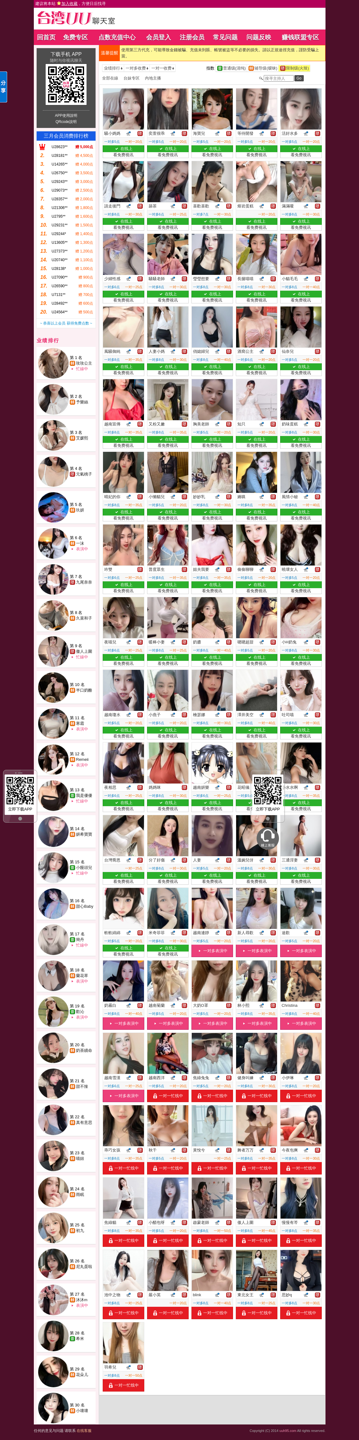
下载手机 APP (66, 54)
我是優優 (84, 795)
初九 (80, 1230)
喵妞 (80, 1158)
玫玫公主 (84, 363)
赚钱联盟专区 (300, 37)
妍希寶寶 (84, 834)
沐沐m (82, 1299)
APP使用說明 (66, 115)
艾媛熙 (82, 438)
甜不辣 (82, 1086)
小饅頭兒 (84, 867)
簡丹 (80, 939)
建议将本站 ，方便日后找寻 (70, 3)
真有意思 (84, 1122)
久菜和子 (84, 618)
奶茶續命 (84, 1050)
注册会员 (192, 37)
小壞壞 (82, 1410)
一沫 (80, 543)
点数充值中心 (117, 37)
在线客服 (84, 1431)
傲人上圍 (84, 651)
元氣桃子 (84, 474)
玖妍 (80, 510)
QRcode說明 (66, 122)
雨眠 (80, 1194)
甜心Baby (84, 906)
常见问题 (225, 37)
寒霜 (80, 723)
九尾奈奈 (84, 582)
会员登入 (158, 37)
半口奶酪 (84, 690)
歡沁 (80, 1011)
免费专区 (75, 37)
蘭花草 (82, 975)
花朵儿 (82, 1374)
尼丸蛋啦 (84, 1266)
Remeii (82, 759)
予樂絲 (82, 402)
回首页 (46, 37)
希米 (80, 1338)
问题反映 (258, 37)
